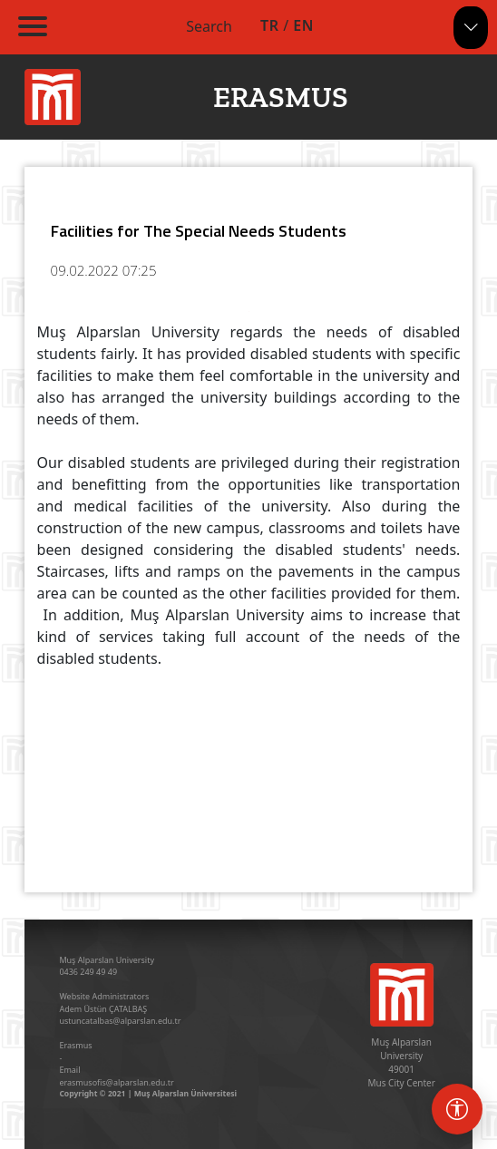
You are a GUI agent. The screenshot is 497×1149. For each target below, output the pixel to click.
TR (269, 25)
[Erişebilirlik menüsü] (457, 1109)
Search (209, 26)
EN (303, 25)
